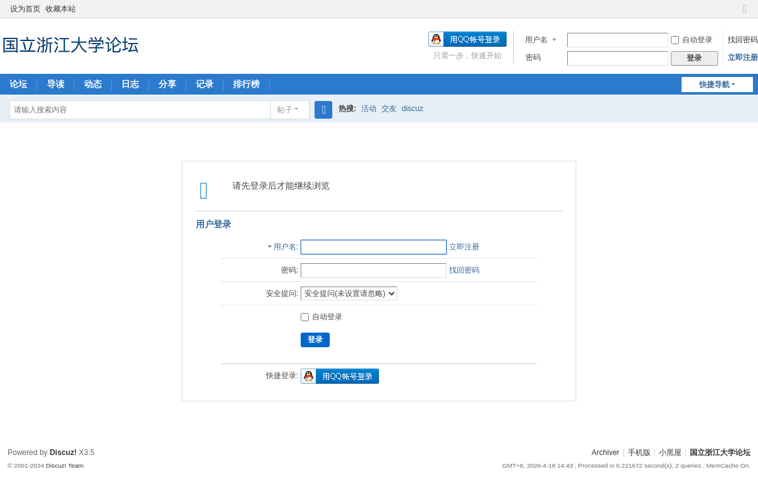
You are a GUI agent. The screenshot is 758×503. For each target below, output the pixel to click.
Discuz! (63, 452)
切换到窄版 (744, 14)
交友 (389, 108)
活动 (368, 108)
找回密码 (743, 39)
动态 (93, 84)
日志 (130, 84)
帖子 (284, 109)
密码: (289, 270)
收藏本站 (60, 8)
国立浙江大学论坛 (720, 452)
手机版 (639, 452)
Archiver (606, 452)
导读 (55, 84)
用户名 (536, 39)
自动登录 (692, 39)
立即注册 (743, 57)
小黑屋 (670, 452)
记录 (205, 84)
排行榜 (246, 84)
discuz (412, 108)
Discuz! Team (64, 465)
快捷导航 (714, 84)
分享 (167, 84)
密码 (533, 57)
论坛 (18, 84)
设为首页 (25, 8)
